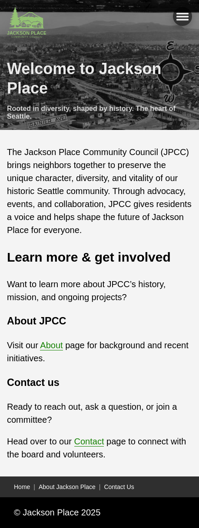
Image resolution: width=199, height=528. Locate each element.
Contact (89, 441)
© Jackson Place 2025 (57, 512)
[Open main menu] (182, 16)
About (51, 345)
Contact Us (119, 486)
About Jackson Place (67, 486)
